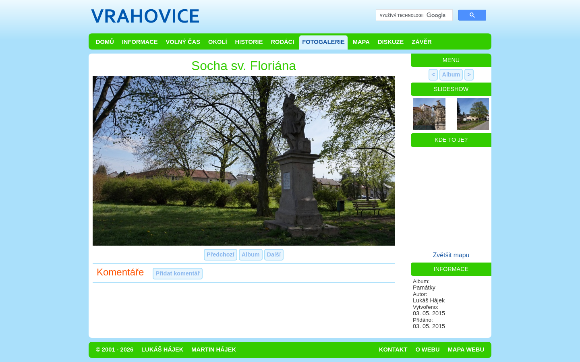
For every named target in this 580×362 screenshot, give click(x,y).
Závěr (422, 42)
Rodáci (282, 42)
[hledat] (413, 15)
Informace (140, 42)
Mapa (361, 42)
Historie (249, 42)
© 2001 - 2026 (114, 349)
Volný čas (183, 42)
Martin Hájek (213, 349)
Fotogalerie (323, 42)
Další (274, 254)
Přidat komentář (177, 273)
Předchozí (220, 254)
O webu (427, 349)
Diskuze (391, 42)
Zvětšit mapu (451, 255)
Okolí (217, 42)
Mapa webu (466, 349)
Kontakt (393, 349)
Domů (105, 42)
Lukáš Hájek (162, 349)
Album (251, 254)
